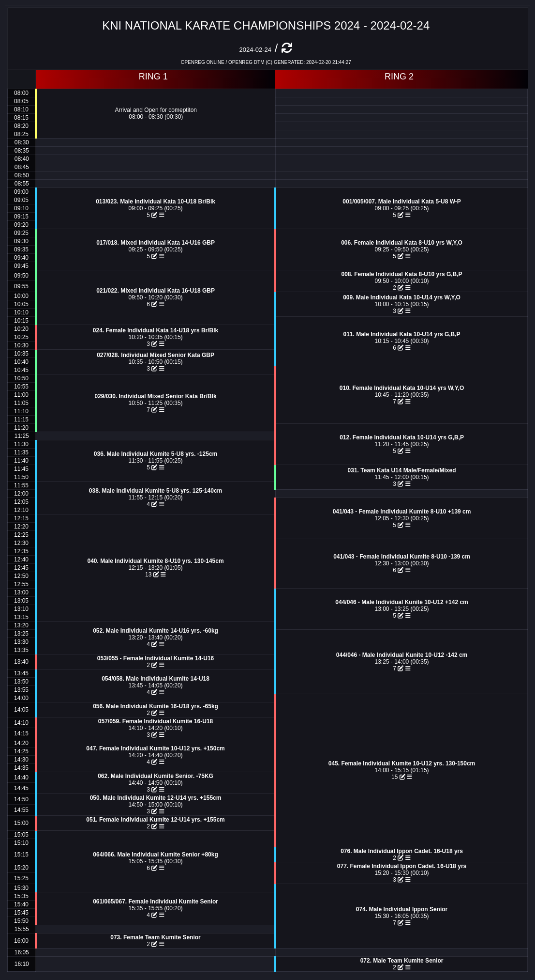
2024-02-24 (255, 49)
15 (398, 777)
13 (152, 574)
